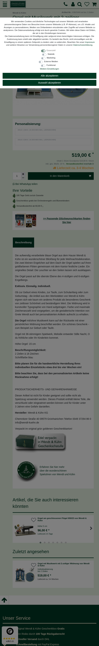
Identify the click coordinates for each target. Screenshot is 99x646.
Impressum (90, 42)
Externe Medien (51, 61)
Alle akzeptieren (49, 75)
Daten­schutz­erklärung (82, 45)
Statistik (51, 54)
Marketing (51, 58)
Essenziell (51, 50)
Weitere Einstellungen (49, 69)
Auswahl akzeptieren (49, 82)
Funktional (51, 65)
